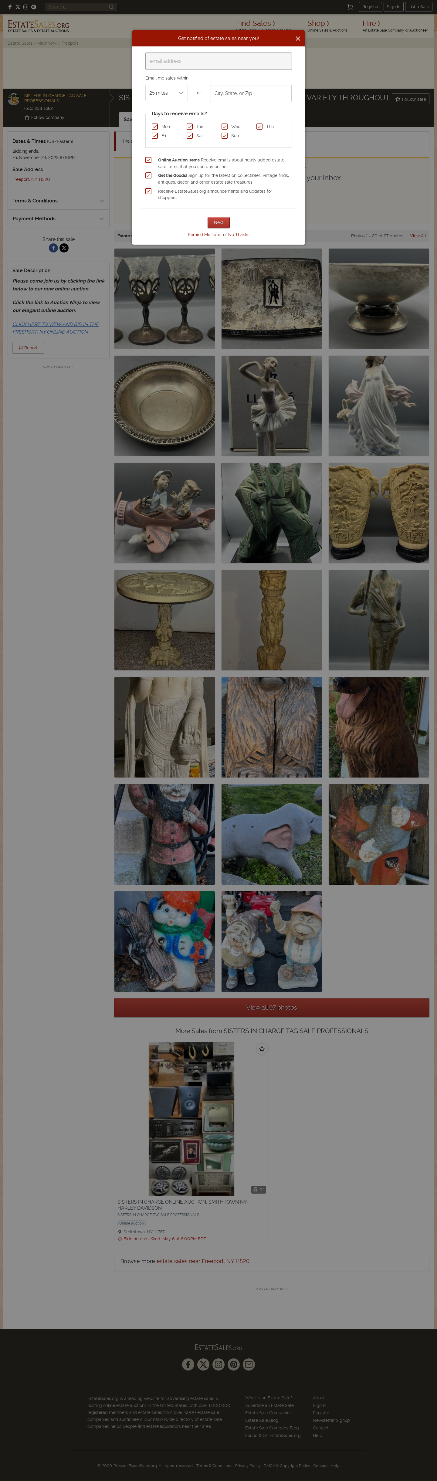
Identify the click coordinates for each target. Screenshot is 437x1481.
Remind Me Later (205, 234)
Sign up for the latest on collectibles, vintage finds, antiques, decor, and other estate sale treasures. (223, 179)
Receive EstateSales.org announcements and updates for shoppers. (215, 194)
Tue (199, 126)
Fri (163, 135)
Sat (199, 135)
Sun (235, 135)
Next (218, 222)
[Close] (298, 38)
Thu (270, 126)
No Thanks (238, 234)
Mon (165, 126)
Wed (236, 126)
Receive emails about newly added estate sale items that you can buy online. (221, 163)
